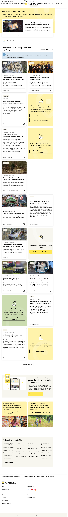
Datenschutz (10, 515)
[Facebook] (28, 489)
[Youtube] (32, 489)
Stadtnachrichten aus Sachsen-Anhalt (32, 476)
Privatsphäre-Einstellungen (31, 515)
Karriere (4, 497)
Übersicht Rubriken (7, 506)
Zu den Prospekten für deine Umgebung (12, 412)
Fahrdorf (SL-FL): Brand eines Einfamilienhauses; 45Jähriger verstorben (37, 23)
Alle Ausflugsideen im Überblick (40, 412)
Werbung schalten (6, 503)
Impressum (19, 515)
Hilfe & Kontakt (31, 497)
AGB (3, 515)
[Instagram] (35, 489)
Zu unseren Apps (6, 489)
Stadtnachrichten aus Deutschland (11, 476)
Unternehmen (5, 500)
